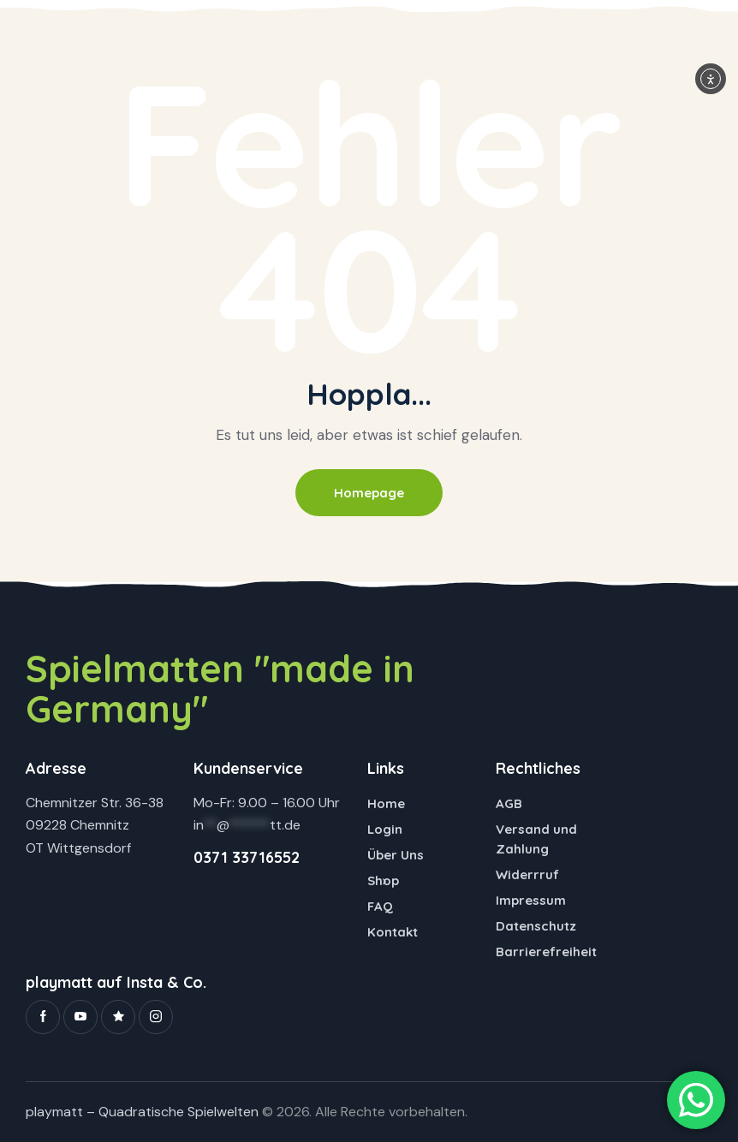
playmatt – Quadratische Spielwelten (142, 1112)
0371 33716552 (246, 858)
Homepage (369, 493)
